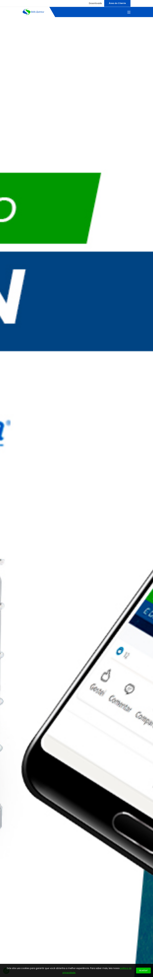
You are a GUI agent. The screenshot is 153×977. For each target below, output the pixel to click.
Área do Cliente (117, 3)
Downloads (95, 3)
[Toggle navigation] (128, 12)
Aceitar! (143, 970)
